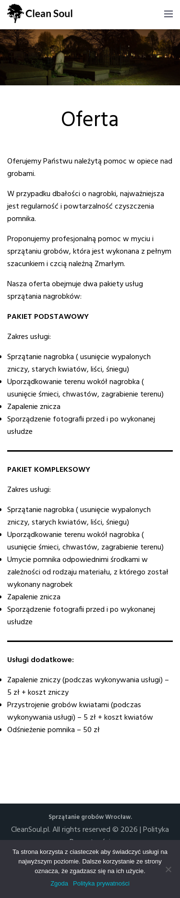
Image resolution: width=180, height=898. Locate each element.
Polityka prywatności (101, 883)
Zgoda (59, 883)
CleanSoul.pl (30, 830)
